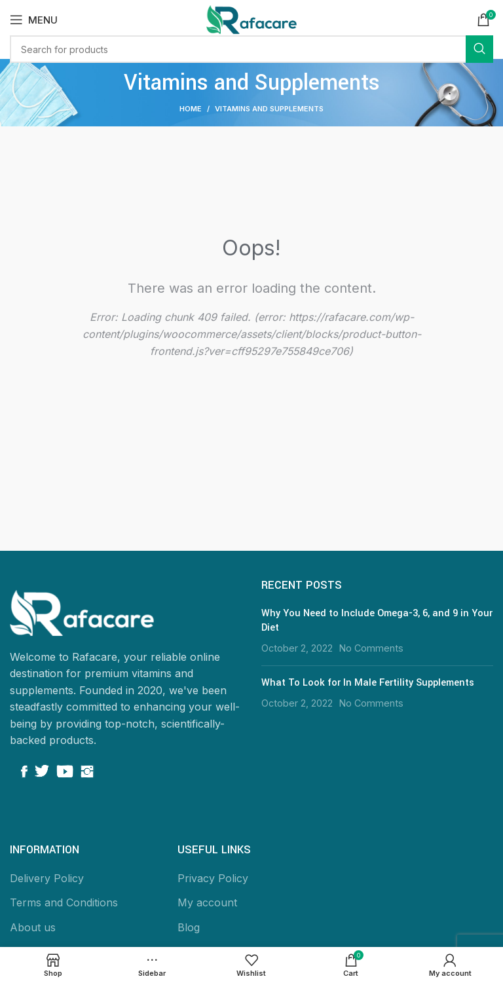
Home (190, 108)
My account (207, 902)
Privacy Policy (212, 878)
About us (33, 927)
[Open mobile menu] (33, 20)
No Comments (371, 648)
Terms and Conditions (64, 902)
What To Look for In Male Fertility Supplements (367, 683)
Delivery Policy (47, 878)
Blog (188, 927)
